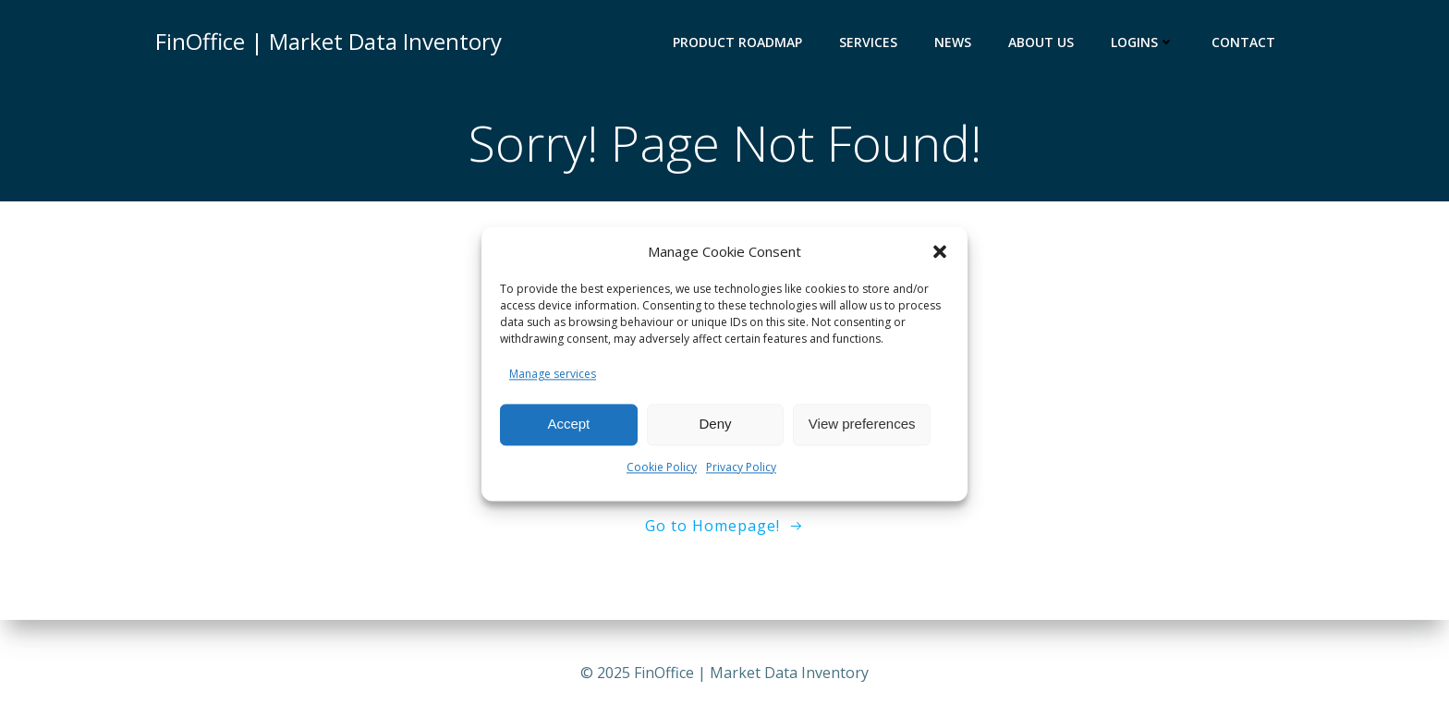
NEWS (952, 42)
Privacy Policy (741, 467)
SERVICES (868, 42)
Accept (568, 424)
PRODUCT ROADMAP (737, 42)
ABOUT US (1041, 42)
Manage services (552, 374)
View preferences (862, 424)
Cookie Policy (662, 467)
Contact (1243, 42)
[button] (940, 251)
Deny (715, 424)
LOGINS (1143, 42)
